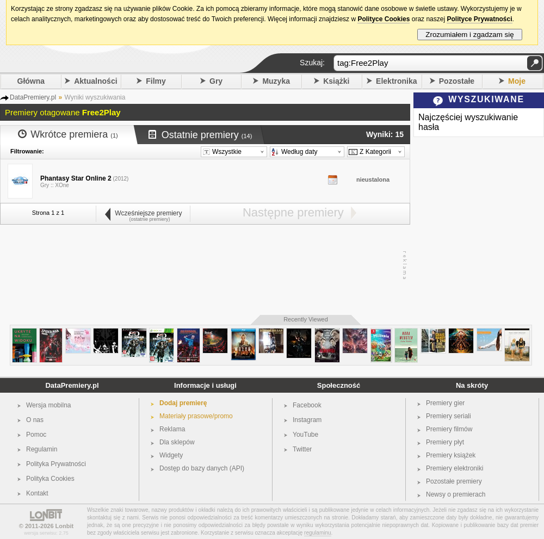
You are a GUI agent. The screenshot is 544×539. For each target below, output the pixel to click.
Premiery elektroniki (454, 468)
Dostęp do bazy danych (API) (201, 468)
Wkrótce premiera (68, 134)
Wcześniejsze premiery (143, 213)
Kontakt (37, 493)
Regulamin (41, 449)
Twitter (302, 449)
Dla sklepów (177, 442)
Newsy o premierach (455, 494)
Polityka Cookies (50, 478)
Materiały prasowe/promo (196, 416)
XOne (62, 185)
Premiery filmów (449, 429)
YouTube (305, 434)
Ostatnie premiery (200, 134)
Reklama (172, 429)
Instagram (307, 420)
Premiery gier (445, 403)
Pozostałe (456, 81)
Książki (336, 81)
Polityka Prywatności (56, 464)
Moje (517, 81)
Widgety (171, 455)
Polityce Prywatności (479, 19)
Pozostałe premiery (454, 481)
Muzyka (276, 81)
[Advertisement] (202, 265)
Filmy (156, 81)
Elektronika (396, 81)
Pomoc (36, 434)
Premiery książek (450, 455)
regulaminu (317, 533)
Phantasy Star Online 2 (76, 178)
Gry (215, 81)
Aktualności (95, 81)
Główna (31, 81)
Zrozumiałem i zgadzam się (470, 34)
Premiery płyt (445, 442)
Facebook (307, 405)
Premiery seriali (448, 416)
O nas (35, 420)
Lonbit (64, 526)
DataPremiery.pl (71, 385)
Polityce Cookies (383, 19)
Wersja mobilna (48, 405)
